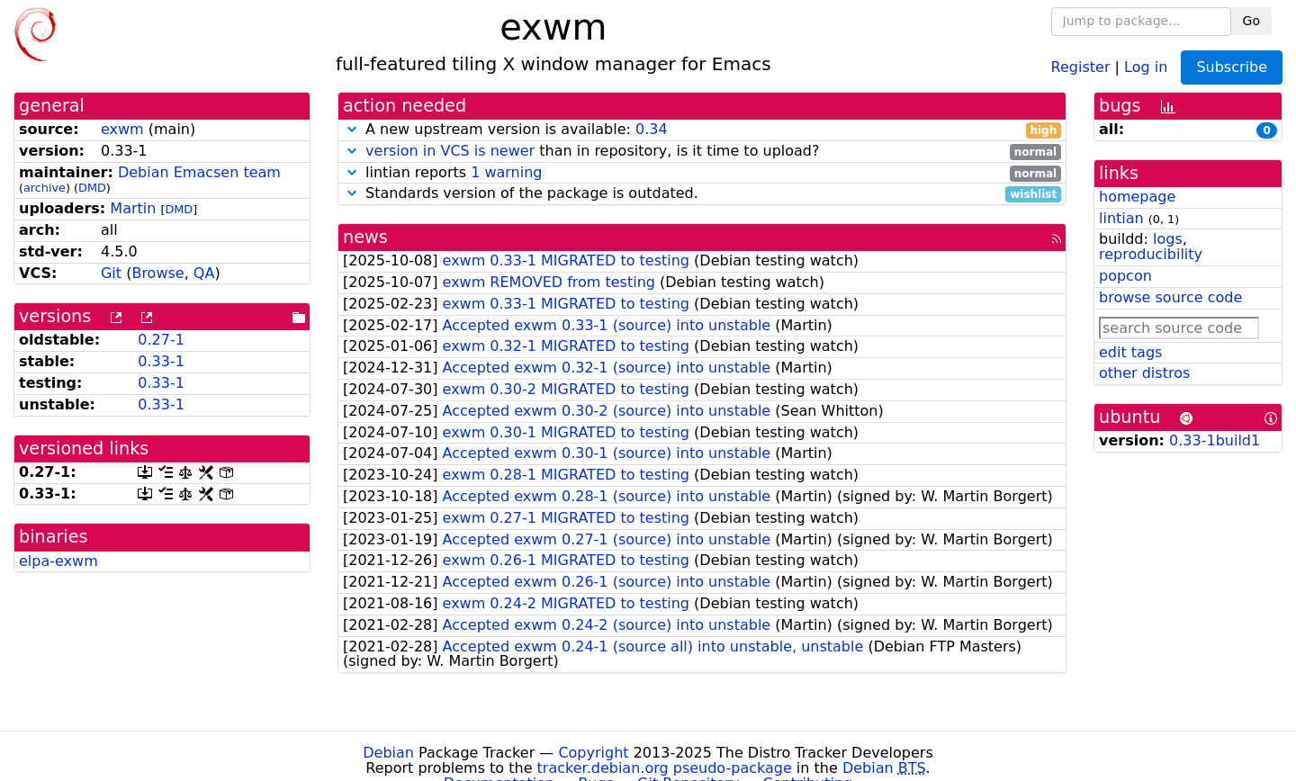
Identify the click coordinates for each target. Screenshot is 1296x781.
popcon (1125, 275)
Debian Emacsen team (199, 172)
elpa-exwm (58, 561)
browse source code (1170, 297)
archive (44, 187)
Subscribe (1231, 67)
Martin (133, 208)
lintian (1121, 218)
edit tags (1130, 352)
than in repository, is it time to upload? (702, 151)
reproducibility (1150, 254)
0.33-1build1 (1214, 440)
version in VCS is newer (450, 150)
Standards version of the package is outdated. (702, 194)
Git (111, 273)
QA (204, 273)
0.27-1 (161, 339)
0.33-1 (161, 361)
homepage (1137, 196)
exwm (122, 129)
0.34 (651, 129)
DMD (92, 187)
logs (1168, 238)
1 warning (506, 172)
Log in (1145, 66)
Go (1251, 20)
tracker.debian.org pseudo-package (664, 768)
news (365, 237)
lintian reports (702, 173)
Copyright (593, 752)
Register (1081, 66)
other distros (1144, 373)
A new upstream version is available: (702, 130)
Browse (157, 273)
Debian (388, 752)
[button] (351, 129)
